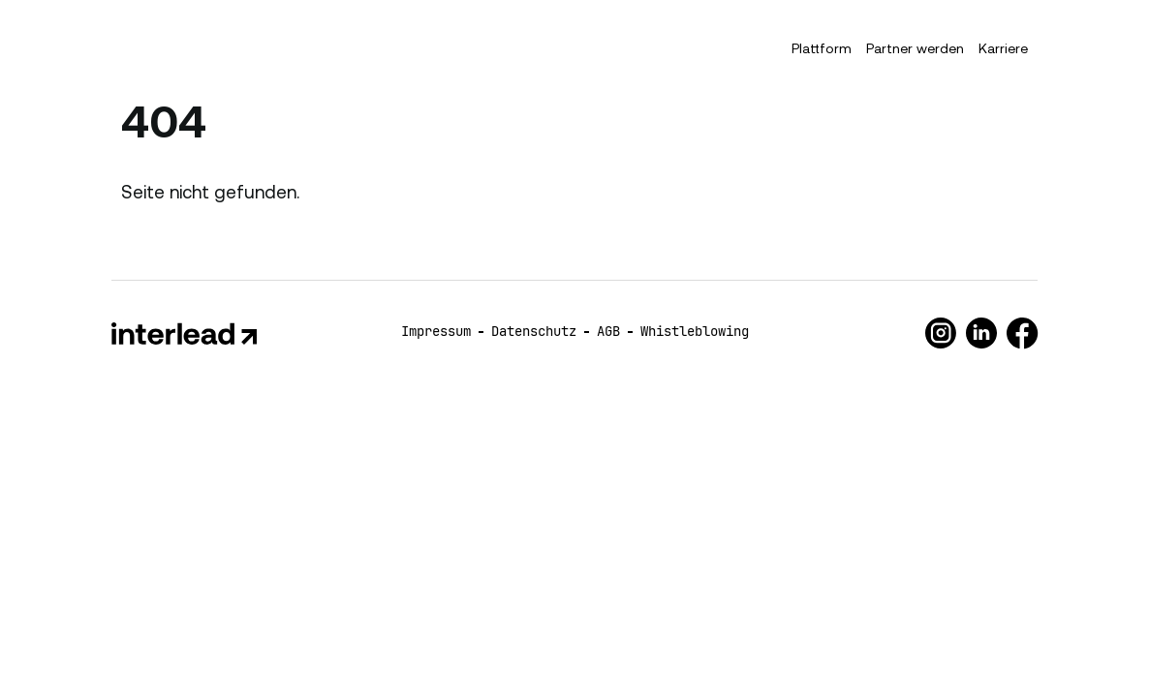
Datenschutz (533, 330)
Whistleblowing (694, 330)
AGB (608, 330)
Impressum (436, 330)
